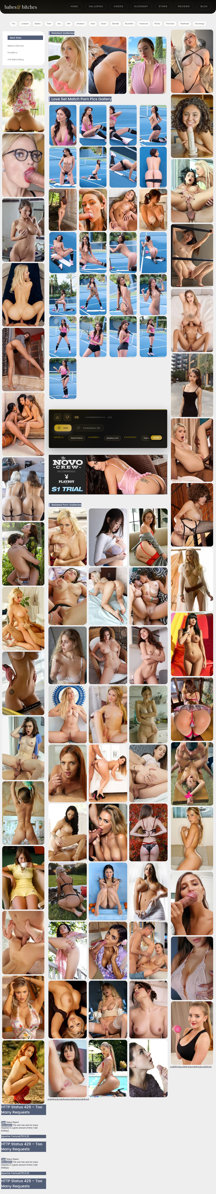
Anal (93, 23)
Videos (118, 6)
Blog (204, 6)
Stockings (199, 23)
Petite (157, 23)
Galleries (96, 6)
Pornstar (170, 23)
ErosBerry (12, 52)
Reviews (184, 6)
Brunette (129, 23)
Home (74, 6)
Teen (49, 23)
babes (147, 438)
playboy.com (112, 438)
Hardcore (143, 23)
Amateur (80, 23)
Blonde (115, 23)
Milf (68, 23)
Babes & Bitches (16, 45)
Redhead (184, 23)
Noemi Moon (77, 438)
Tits (13, 23)
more (156, 437)
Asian (103, 23)
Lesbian (25, 23)
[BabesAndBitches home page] (26, 6)
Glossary (141, 6)
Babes (38, 23)
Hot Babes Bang (16, 59)
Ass (59, 23)
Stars (163, 6)
